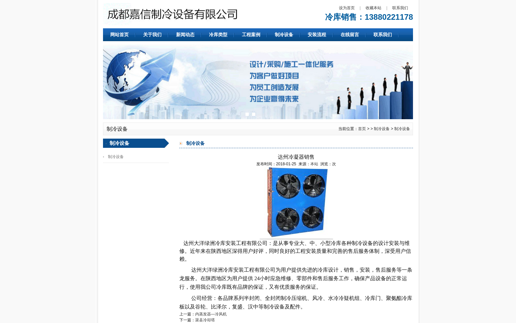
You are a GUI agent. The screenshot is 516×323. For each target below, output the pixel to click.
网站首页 (119, 34)
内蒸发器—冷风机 (211, 314)
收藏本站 (373, 8)
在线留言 (350, 34)
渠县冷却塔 (205, 320)
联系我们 (400, 8)
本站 (314, 164)
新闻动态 (185, 34)
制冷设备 (284, 34)
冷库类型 (218, 34)
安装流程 (317, 34)
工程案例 (251, 34)
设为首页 (347, 8)
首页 (362, 128)
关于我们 (152, 34)
